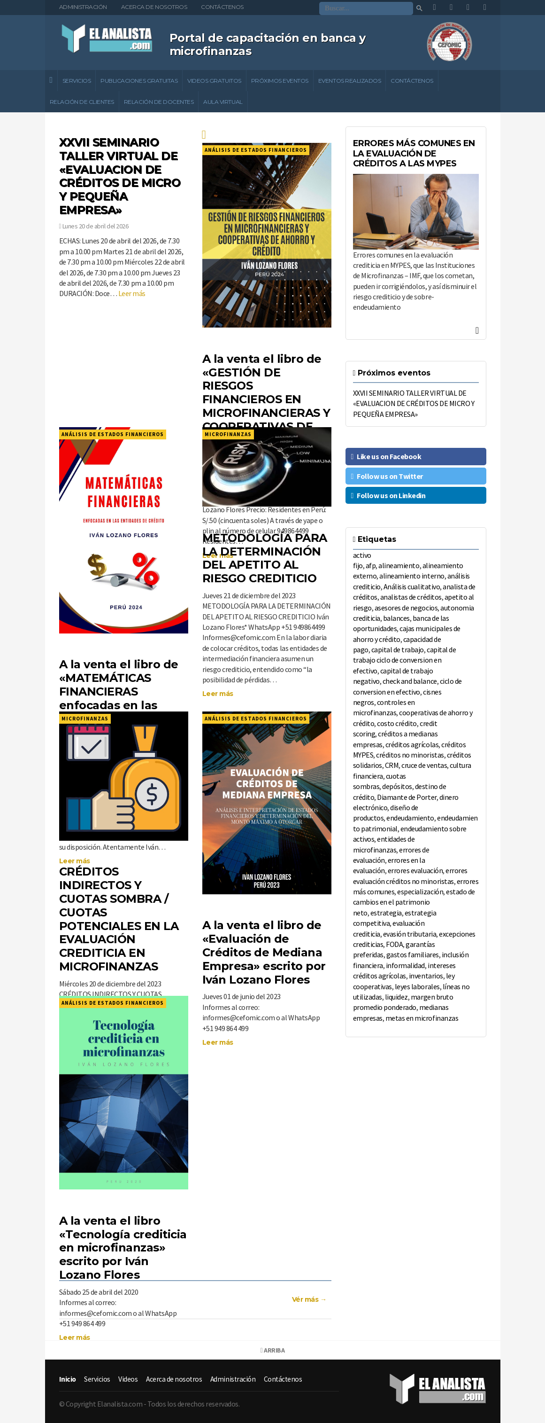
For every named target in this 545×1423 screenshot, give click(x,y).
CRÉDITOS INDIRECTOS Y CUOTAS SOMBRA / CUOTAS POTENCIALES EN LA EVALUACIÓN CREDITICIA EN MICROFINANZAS (119, 919)
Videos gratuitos (214, 80)
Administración (83, 6)
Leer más (132, 293)
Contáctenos (222, 6)
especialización (420, 891)
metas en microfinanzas (421, 1018)
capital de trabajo (397, 649)
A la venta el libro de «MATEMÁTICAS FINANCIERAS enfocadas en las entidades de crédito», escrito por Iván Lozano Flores (118, 704)
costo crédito (397, 723)
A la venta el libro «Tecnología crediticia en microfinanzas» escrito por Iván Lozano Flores (123, 1248)
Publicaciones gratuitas (138, 80)
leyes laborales (417, 986)
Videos (128, 1379)
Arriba (272, 1350)
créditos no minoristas (410, 754)
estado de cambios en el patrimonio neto (414, 902)
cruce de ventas (424, 765)
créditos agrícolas (411, 744)
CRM (392, 765)
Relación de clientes (82, 101)
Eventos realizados (349, 80)
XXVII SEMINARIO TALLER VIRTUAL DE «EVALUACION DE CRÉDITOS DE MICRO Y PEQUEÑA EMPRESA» (120, 176)
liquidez (396, 996)
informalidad (405, 965)
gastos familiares (412, 954)
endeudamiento (410, 817)
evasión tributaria (409, 933)
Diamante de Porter (406, 797)
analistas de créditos (411, 597)
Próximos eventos (279, 80)
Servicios (76, 80)
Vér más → (309, 1299)
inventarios (426, 975)
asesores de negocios (406, 607)
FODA (394, 944)
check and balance (410, 681)
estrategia (386, 912)
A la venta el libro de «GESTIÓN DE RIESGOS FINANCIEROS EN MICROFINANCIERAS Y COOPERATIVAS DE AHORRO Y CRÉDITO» (266, 399)
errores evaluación (415, 870)
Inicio (68, 1379)
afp (371, 565)
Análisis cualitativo (412, 586)
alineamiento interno (411, 575)
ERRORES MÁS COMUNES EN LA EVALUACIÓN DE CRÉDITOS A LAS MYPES (414, 153)
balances (396, 618)
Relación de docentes (158, 101)
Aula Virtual (222, 101)
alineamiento (398, 565)
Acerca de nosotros (154, 6)
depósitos (397, 786)
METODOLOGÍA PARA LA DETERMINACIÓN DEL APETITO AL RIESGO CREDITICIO (264, 558)
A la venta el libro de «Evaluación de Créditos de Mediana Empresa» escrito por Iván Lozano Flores (264, 952)
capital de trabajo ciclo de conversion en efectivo (404, 660)
